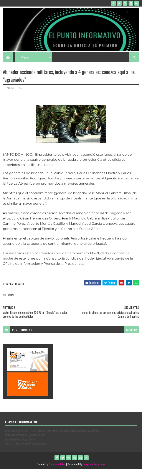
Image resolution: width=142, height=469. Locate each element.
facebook (131, 330)
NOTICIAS (17, 88)
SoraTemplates (57, 464)
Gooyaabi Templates (94, 464)
